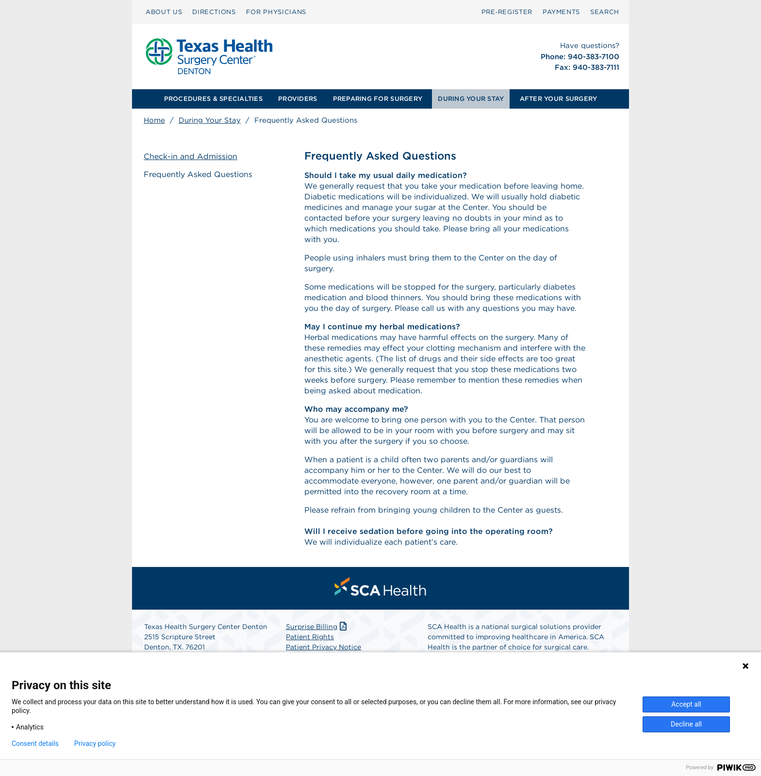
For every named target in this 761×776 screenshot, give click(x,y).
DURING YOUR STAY (471, 98)
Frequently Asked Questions (198, 174)
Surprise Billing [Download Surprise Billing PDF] (317, 626)
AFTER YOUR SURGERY (558, 98)
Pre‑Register (506, 12)
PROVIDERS (297, 98)
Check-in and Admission (190, 156)
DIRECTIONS (214, 12)
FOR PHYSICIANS (276, 12)
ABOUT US (164, 12)
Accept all (686, 704)
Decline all (686, 724)
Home (154, 120)
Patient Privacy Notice (323, 647)
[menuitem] (164, 12)
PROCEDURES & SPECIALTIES (213, 98)
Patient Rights (310, 637)
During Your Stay (210, 120)
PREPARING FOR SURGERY (377, 98)
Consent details (35, 743)
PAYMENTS (561, 12)
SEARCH (604, 12)
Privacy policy (95, 743)
